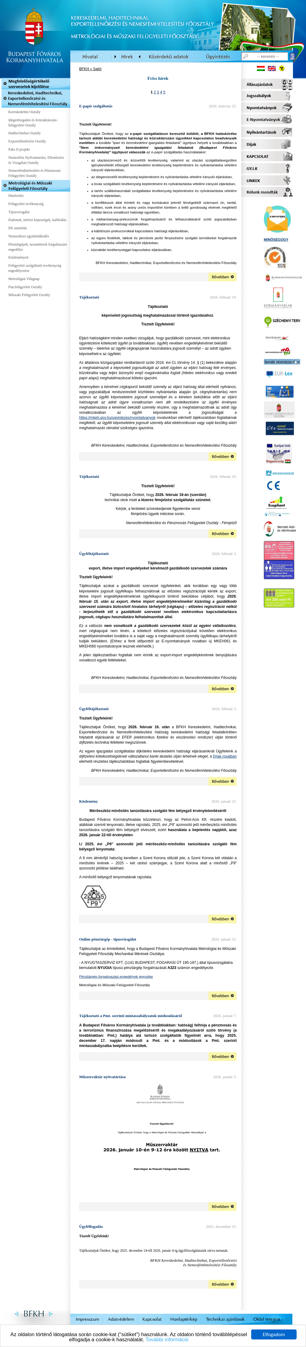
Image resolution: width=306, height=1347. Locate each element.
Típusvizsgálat (19, 212)
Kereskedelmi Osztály (24, 112)
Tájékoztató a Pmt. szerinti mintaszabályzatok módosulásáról (130, 1015)
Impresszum (87, 1319)
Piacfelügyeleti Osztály (25, 287)
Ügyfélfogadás (91, 1226)
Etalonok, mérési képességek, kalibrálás (37, 220)
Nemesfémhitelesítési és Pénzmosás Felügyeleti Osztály (34, 173)
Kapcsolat (151, 1319)
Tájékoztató (89, 297)
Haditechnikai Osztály (24, 133)
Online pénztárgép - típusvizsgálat (107, 939)
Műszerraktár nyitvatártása (102, 1077)
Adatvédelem (121, 1319)
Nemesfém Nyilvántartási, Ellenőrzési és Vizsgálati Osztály (36, 160)
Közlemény (88, 801)
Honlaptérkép (183, 1319)
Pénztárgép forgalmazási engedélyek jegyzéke (116, 976)
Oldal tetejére (266, 1319)
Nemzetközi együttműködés (28, 236)
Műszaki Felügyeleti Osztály (29, 295)
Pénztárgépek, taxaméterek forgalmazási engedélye (37, 247)
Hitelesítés (16, 196)
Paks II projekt (19, 149)
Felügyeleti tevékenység (26, 204)
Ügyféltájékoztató (93, 553)
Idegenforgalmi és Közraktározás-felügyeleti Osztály (33, 122)
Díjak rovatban (225, 756)
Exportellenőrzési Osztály (27, 141)
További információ (166, 1339)
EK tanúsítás (17, 228)
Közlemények (18, 257)
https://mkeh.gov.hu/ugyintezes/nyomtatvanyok (117, 418)
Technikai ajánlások (225, 1319)
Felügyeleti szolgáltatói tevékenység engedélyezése (35, 268)
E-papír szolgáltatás (95, 106)
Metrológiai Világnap (24, 279)
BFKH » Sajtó (90, 69)
